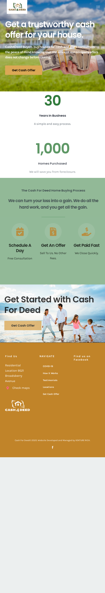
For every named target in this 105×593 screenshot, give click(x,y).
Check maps (21, 388)
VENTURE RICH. (82, 440)
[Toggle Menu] (98, 7)
